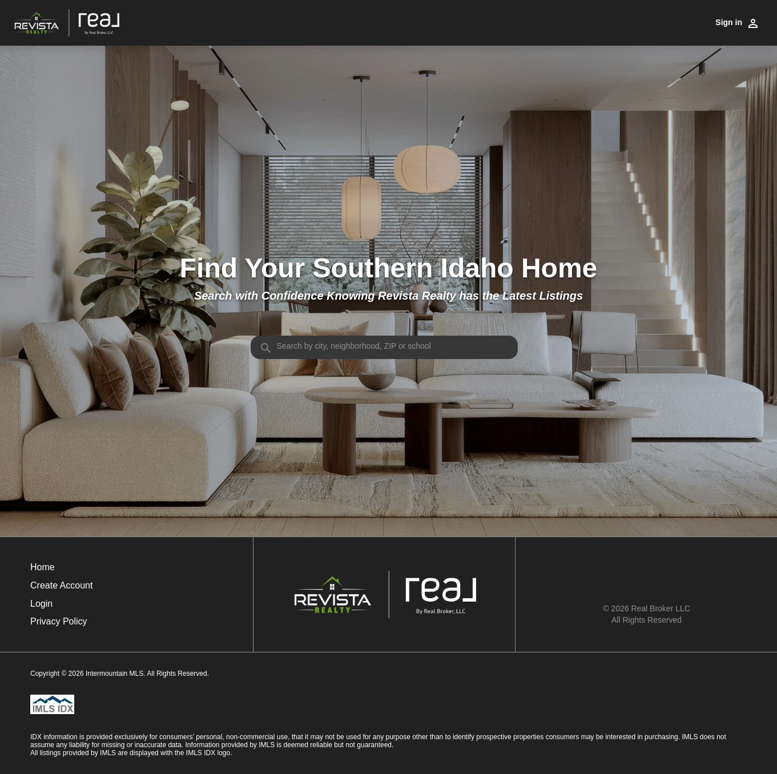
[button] (61, 607)
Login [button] (41, 603)
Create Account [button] (61, 585)
